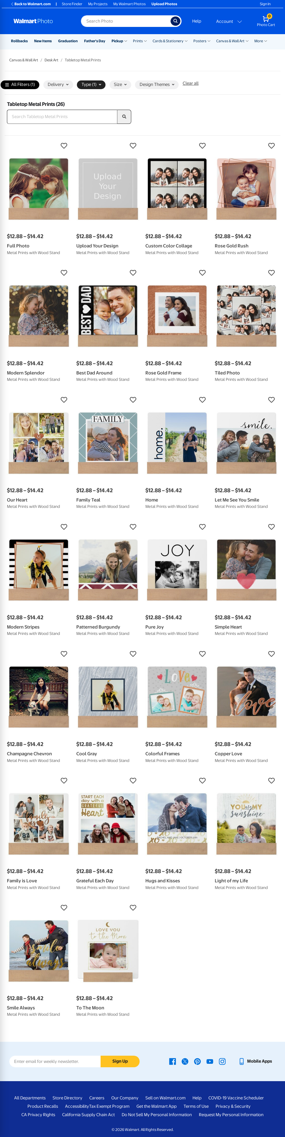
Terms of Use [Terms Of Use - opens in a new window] (196, 1106)
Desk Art (51, 60)
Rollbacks (19, 41)
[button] (39, 146)
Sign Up (120, 1061)
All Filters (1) (20, 84)
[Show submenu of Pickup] (125, 40)
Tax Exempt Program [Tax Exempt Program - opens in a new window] (109, 1106)
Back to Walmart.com (30, 4)
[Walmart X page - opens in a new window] (185, 1061)
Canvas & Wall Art (230, 41)
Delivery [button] (58, 84)
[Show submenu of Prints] (145, 40)
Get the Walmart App (156, 1106)
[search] (124, 117)
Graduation (68, 41)
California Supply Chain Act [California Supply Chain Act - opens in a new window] (88, 1114)
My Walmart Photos (129, 4)
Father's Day (94, 41)
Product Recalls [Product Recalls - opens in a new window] (42, 1106)
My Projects (98, 4)
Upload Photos (164, 4)
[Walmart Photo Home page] (41, 21)
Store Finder (72, 4)
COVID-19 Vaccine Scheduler (236, 1098)
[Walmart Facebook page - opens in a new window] (172, 1061)
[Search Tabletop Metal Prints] (62, 117)
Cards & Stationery (168, 41)
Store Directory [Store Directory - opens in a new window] (67, 1098)
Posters (199, 41)
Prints (138, 41)
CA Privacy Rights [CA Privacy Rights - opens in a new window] (38, 1114)
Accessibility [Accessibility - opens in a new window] (77, 1106)
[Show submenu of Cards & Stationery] (186, 40)
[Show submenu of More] (265, 40)
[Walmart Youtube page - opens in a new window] (209, 1061)
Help (196, 21)
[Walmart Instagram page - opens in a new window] (222, 1061)
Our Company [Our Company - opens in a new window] (124, 1098)
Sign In (265, 4)
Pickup (117, 41)
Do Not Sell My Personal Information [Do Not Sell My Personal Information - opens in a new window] (157, 1114)
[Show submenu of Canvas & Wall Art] (247, 40)
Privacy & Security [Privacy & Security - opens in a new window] (233, 1106)
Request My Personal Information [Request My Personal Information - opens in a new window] (231, 1114)
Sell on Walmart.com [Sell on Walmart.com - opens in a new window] (165, 1098)
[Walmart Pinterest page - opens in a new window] (197, 1061)
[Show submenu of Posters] (209, 40)
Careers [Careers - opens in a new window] (96, 1098)
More (258, 41)
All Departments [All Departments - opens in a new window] (30, 1098)
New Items (43, 41)
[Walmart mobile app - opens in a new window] (255, 1061)
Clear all (191, 83)
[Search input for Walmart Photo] (126, 21)
